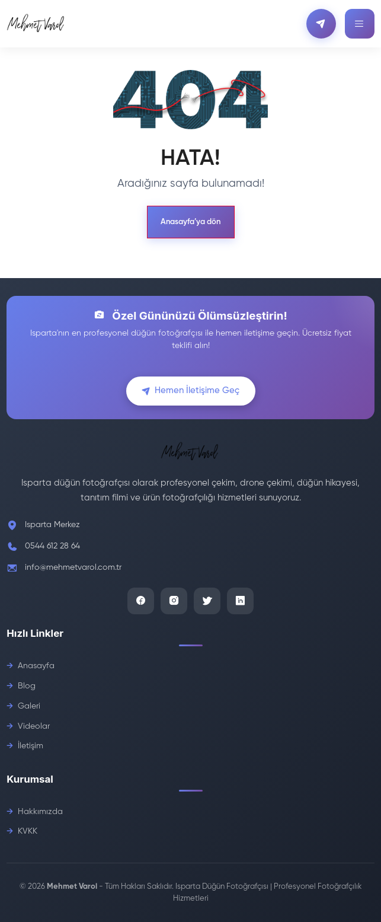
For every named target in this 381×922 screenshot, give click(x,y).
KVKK (27, 831)
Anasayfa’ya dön (190, 222)
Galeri (29, 706)
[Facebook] (140, 601)
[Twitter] (207, 601)
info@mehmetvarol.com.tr (73, 567)
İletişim (30, 746)
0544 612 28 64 (52, 546)
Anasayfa (36, 666)
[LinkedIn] (240, 601)
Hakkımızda (40, 812)
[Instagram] (174, 601)
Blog (27, 686)
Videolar (34, 726)
